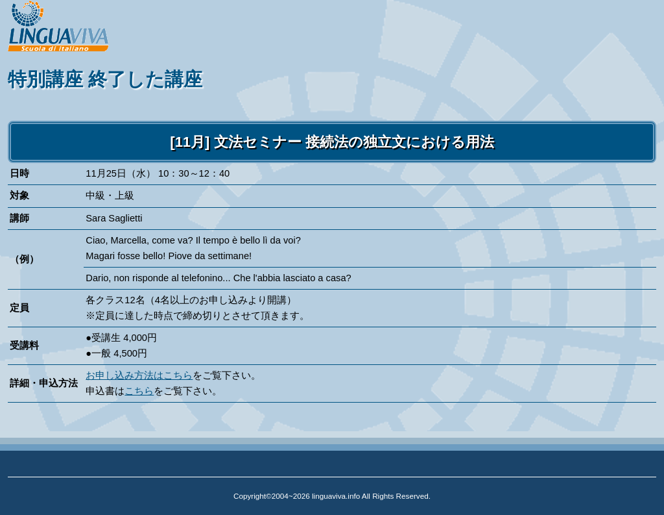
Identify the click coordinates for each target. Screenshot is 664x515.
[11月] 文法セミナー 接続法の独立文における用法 (331, 142)
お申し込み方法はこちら (139, 375)
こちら (139, 391)
